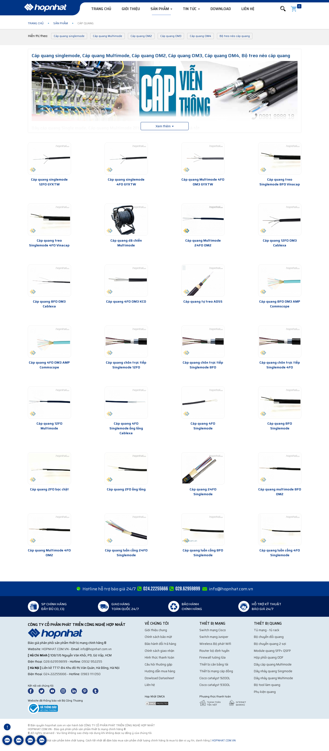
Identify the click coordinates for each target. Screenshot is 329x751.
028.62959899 (55, 661)
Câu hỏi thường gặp (158, 664)
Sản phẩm (161, 9)
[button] (283, 8)
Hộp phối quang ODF (268, 657)
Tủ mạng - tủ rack (266, 630)
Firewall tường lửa (212, 657)
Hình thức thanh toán (159, 657)
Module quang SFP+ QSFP (272, 650)
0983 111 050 (91, 674)
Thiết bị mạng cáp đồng (216, 671)
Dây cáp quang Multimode (273, 664)
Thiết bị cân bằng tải (213, 664)
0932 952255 (92, 661)
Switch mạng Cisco (212, 630)
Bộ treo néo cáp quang (235, 36)
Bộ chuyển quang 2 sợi (270, 643)
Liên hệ (247, 9)
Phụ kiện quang (265, 691)
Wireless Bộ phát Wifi (215, 643)
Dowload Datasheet (159, 678)
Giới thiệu (131, 9)
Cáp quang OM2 (141, 36)
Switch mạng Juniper (213, 636)
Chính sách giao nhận (159, 650)
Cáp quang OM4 (200, 36)
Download (220, 9)
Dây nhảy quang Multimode (273, 678)
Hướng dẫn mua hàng (160, 671)
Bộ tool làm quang (267, 684)
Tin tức (191, 9)
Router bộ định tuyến (214, 650)
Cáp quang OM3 (170, 36)
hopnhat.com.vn (55, 649)
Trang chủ (101, 9)
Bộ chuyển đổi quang (269, 636)
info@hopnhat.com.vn (231, 589)
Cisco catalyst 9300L (214, 684)
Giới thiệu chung (156, 630)
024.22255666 (54, 674)
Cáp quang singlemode (69, 36)
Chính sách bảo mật (158, 636)
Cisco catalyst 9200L (214, 678)
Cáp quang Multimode (107, 36)
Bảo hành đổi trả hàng (160, 643)
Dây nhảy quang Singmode (273, 671)
